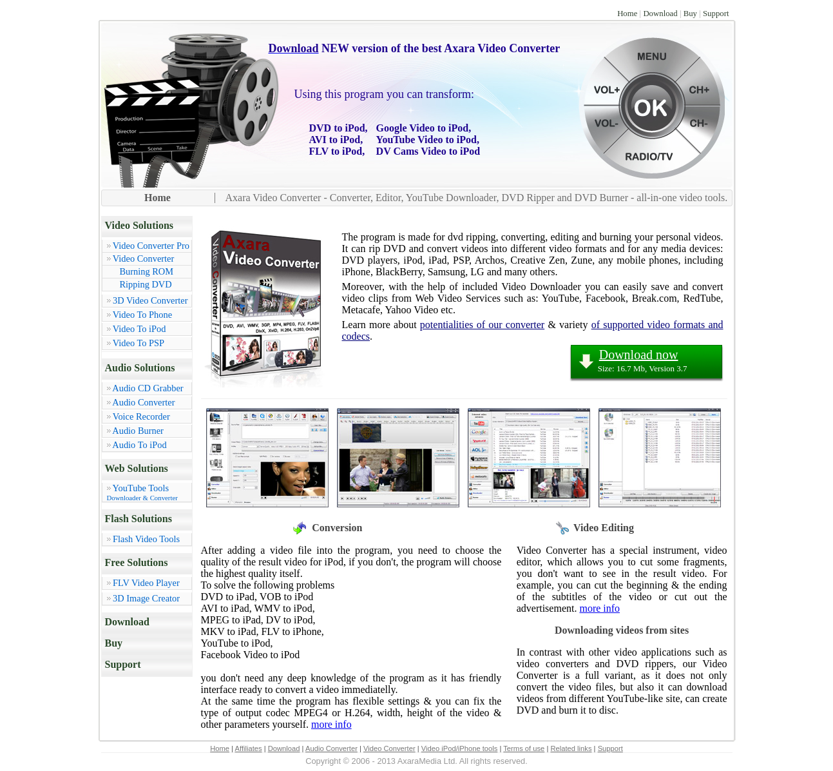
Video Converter (143, 258)
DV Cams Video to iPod (428, 151)
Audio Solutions (140, 367)
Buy (690, 13)
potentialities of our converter (482, 324)
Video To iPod (139, 329)
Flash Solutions (138, 518)
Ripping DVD (146, 284)
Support (716, 13)
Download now (638, 354)
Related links (570, 748)
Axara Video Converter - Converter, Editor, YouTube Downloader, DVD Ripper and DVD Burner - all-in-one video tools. (476, 197)
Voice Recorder (141, 416)
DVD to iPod (337, 127)
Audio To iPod (139, 445)
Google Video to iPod (422, 127)
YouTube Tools (149, 492)
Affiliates (248, 748)
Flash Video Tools (146, 539)
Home (627, 13)
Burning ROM (147, 271)
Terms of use (523, 748)
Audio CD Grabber (147, 388)
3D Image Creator (146, 598)
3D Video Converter (150, 300)
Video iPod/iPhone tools (459, 748)
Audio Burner (138, 430)
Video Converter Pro (151, 245)
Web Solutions (136, 468)
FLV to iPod (336, 151)
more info (331, 724)
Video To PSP (138, 343)
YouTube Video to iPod (426, 139)
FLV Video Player (146, 583)
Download (660, 13)
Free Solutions (136, 562)
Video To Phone (142, 314)
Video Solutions (139, 225)
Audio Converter (143, 402)
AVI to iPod (335, 139)
